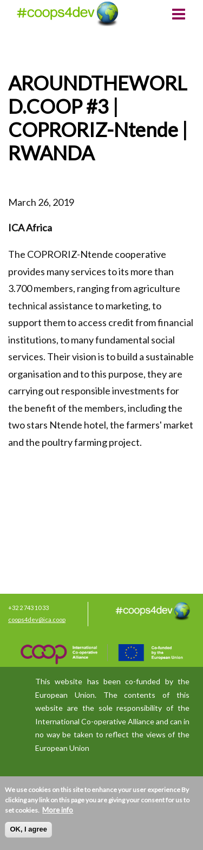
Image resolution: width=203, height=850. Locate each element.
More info (57, 810)
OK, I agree (28, 829)
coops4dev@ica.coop (37, 619)
